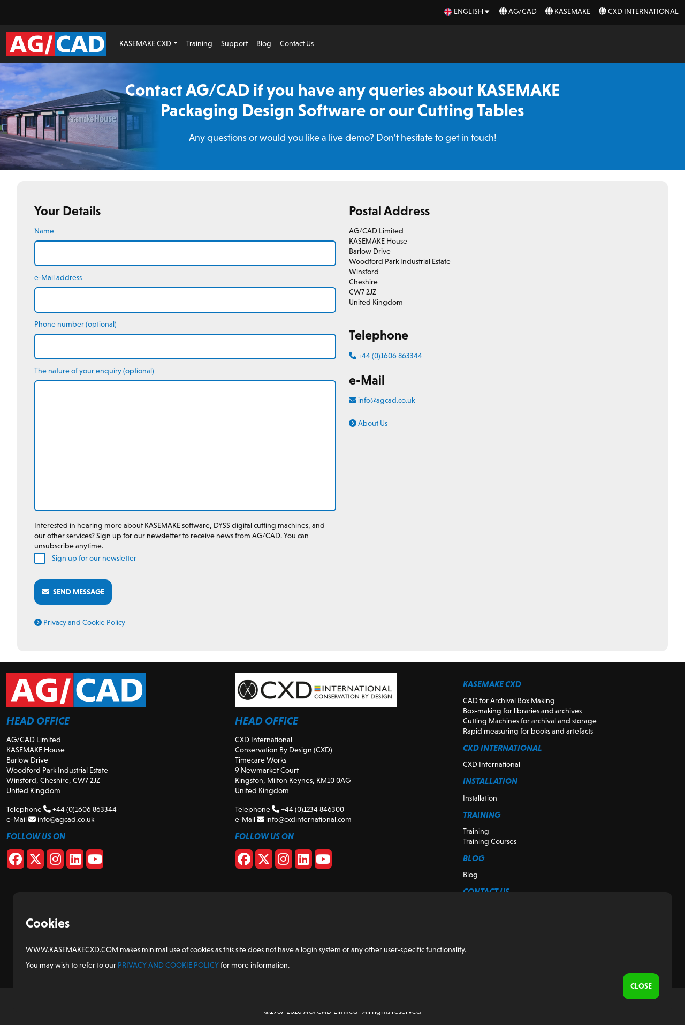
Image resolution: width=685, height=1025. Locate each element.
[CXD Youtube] (323, 861)
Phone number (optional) (75, 324)
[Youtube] (95, 861)
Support (234, 43)
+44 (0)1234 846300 (308, 809)
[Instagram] (55, 861)
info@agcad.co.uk (382, 400)
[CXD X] (264, 861)
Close (641, 986)
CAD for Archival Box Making (509, 700)
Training (199, 43)
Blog (263, 43)
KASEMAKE (567, 11)
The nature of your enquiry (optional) (94, 370)
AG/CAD (518, 11)
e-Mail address (58, 277)
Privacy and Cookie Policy (79, 622)
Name (44, 231)
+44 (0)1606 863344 (385, 355)
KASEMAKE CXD (145, 43)
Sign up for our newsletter (94, 558)
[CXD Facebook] (244, 861)
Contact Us (297, 43)
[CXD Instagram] (284, 861)
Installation (480, 798)
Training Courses (489, 841)
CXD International (639, 11)
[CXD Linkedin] (303, 861)
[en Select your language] (467, 11)
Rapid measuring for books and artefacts (528, 731)
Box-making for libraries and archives (522, 710)
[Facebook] (15, 861)
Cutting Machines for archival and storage (530, 721)
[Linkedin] (75, 861)
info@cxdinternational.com (304, 819)
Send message (73, 591)
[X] (35, 861)
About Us (368, 423)
